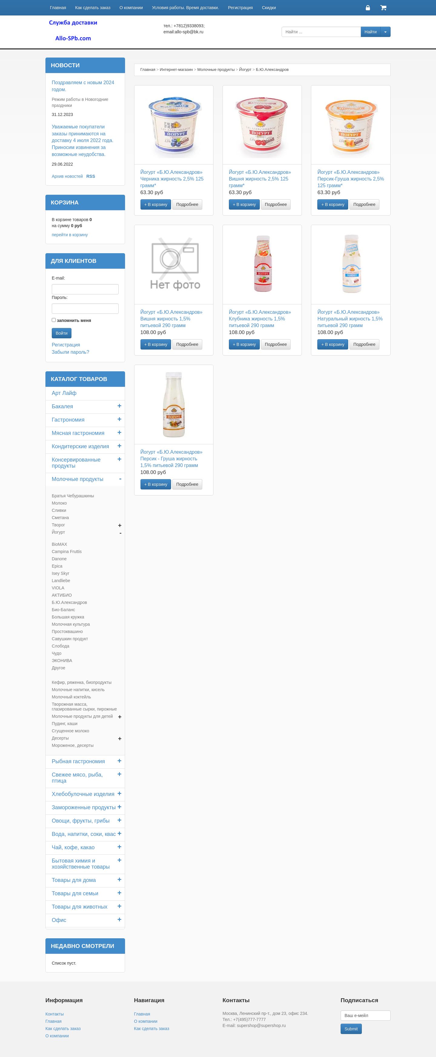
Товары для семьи (75, 893)
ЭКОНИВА (62, 660)
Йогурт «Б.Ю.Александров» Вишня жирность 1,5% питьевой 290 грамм (171, 319)
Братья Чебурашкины (73, 495)
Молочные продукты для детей (82, 716)
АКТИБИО (62, 595)
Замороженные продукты (84, 807)
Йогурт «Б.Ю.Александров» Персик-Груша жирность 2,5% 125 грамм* (350, 179)
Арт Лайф (64, 393)
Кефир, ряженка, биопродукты (81, 682)
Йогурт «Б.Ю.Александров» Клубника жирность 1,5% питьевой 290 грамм (260, 319)
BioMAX (59, 544)
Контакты (54, 1014)
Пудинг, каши (65, 723)
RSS (90, 176)
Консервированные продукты (76, 463)
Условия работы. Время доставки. (185, 7)
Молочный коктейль (71, 696)
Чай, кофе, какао (73, 847)
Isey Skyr (60, 573)
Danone (59, 558)
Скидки (269, 7)
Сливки (59, 510)
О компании (131, 7)
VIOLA (58, 587)
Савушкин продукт (70, 638)
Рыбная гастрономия (78, 761)
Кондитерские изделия (80, 446)
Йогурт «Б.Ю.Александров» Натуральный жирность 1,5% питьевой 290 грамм (349, 319)
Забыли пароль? (70, 352)
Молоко (59, 503)
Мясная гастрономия (78, 433)
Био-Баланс (63, 609)
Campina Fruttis (67, 551)
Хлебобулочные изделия (83, 794)
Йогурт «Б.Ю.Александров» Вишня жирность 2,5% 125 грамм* (260, 179)
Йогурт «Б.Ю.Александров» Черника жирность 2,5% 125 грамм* (172, 179)
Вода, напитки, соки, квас (84, 834)
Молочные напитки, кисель (78, 689)
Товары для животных (79, 907)
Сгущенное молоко (70, 730)
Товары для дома (74, 880)
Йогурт (58, 532)
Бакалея (62, 406)
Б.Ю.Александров (69, 602)
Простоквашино (67, 631)
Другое (58, 667)
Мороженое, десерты (73, 745)
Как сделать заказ (92, 7)
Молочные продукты (78, 479)
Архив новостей (67, 176)
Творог (58, 524)
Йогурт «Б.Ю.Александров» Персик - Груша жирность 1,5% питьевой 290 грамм (171, 458)
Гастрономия (68, 420)
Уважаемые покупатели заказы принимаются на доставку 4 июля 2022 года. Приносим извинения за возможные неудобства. (83, 140)
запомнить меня (74, 320)
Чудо (56, 653)
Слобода (60, 646)
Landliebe (61, 580)
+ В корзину (155, 204)
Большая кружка (68, 617)
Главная (58, 7)
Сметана (60, 517)
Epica (57, 566)
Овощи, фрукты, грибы (81, 821)
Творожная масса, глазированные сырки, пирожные (84, 706)
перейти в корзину (70, 234)
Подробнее (187, 204)
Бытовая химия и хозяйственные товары (81, 864)
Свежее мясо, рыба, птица (77, 778)
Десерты (60, 738)
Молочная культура (71, 624)
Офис (59, 920)
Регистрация (240, 7)
